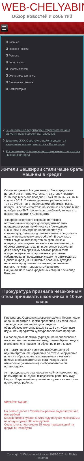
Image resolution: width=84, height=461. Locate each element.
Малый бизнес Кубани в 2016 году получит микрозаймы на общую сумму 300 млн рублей (42, 419)
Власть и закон (18, 69)
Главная (14, 42)
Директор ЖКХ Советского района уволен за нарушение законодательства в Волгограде (36, 142)
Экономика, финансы (22, 75)
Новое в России (19, 48)
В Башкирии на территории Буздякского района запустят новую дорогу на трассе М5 (38, 131)
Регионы (14, 55)
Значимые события (21, 82)
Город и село (17, 62)
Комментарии (17, 89)
